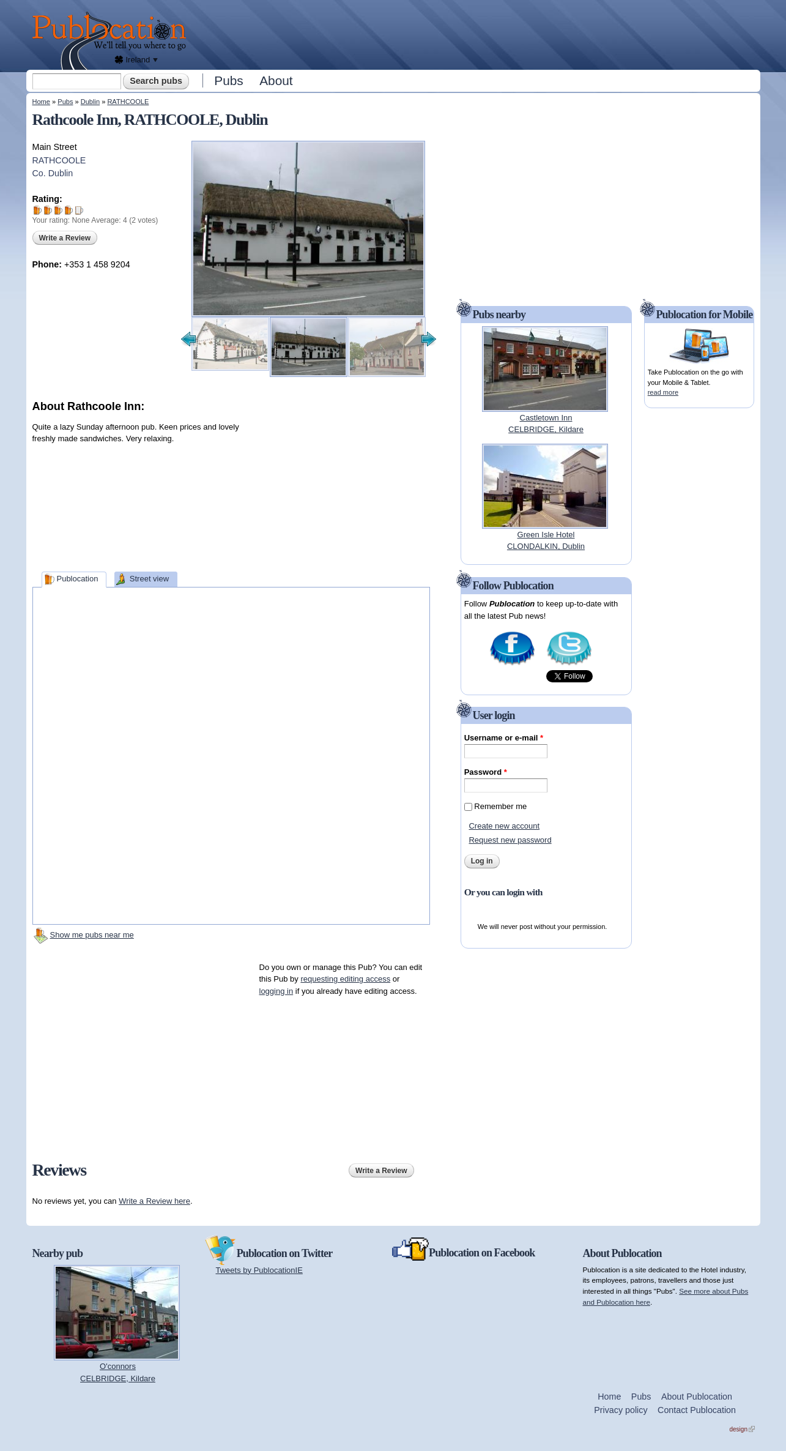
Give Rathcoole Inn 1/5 (37, 210)
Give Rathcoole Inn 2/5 (48, 210)
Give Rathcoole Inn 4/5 (69, 210)
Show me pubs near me (92, 934)
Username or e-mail (503, 737)
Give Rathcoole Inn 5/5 (79, 210)
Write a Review (65, 238)
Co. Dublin (52, 173)
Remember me (500, 806)
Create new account (504, 825)
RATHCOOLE (128, 101)
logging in (276, 991)
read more (663, 392)
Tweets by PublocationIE (259, 1270)
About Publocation (696, 1396)
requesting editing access (345, 978)
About (275, 80)
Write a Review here (154, 1201)
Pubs (228, 80)
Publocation (77, 578)
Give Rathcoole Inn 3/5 (58, 210)
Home (41, 101)
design (742, 1429)
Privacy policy (620, 1410)
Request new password (510, 840)
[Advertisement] (476, 33)
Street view (149, 578)
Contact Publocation (697, 1410)
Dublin (90, 101)
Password (485, 772)
